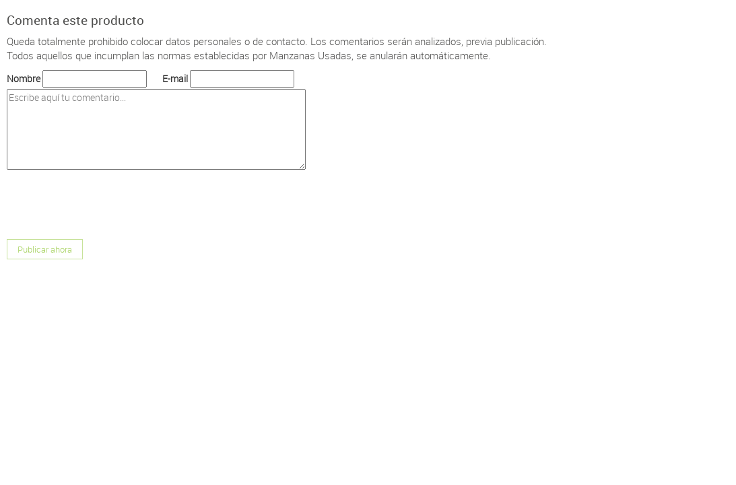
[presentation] (109, 206)
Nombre (23, 78)
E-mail (175, 78)
